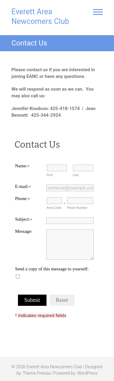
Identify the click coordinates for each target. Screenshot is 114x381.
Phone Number (77, 207)
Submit (32, 300)
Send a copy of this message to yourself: (52, 268)
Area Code (54, 207)
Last (76, 175)
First (50, 175)
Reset (62, 300)
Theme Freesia (36, 373)
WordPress (87, 373)
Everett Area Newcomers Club (40, 16)
